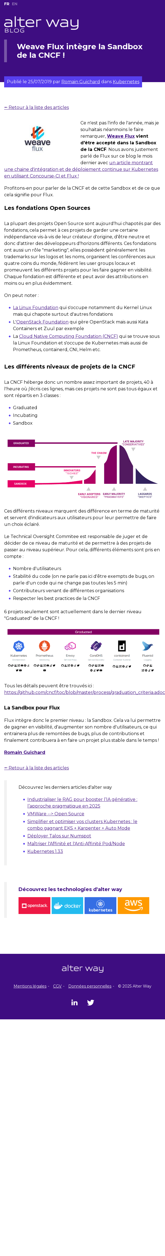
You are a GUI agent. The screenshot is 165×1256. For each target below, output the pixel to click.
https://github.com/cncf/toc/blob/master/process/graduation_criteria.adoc (84, 692)
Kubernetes (126, 81)
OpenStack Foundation (42, 322)
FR (6, 3)
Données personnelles (89, 986)
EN (14, 3)
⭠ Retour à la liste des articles (36, 107)
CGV (57, 986)
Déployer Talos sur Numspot (59, 836)
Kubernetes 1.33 (45, 851)
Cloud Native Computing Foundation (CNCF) (68, 336)
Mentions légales (30, 986)
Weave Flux (121, 136)
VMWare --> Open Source (55, 813)
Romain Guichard (80, 81)
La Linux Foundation (35, 307)
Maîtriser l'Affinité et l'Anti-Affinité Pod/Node (76, 843)
